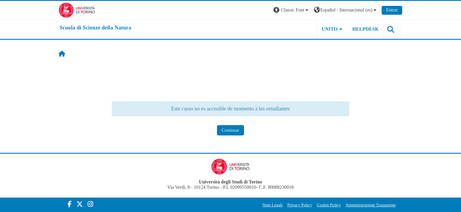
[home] (95, 28)
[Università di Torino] (77, 9)
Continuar (230, 130)
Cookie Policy (329, 205)
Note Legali (273, 205)
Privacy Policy (299, 205)
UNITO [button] (330, 29)
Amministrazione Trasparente (370, 205)
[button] (291, 10)
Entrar (392, 9)
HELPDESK (365, 29)
